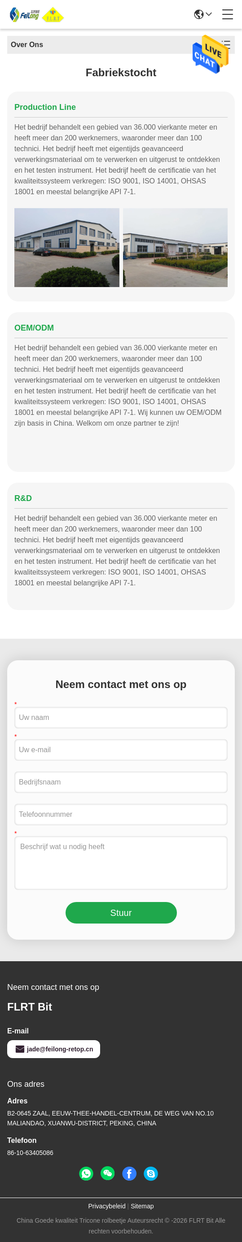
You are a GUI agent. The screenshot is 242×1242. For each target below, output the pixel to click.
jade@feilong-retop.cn (53, 1049)
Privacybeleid (106, 1206)
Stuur (121, 913)
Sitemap (142, 1206)
